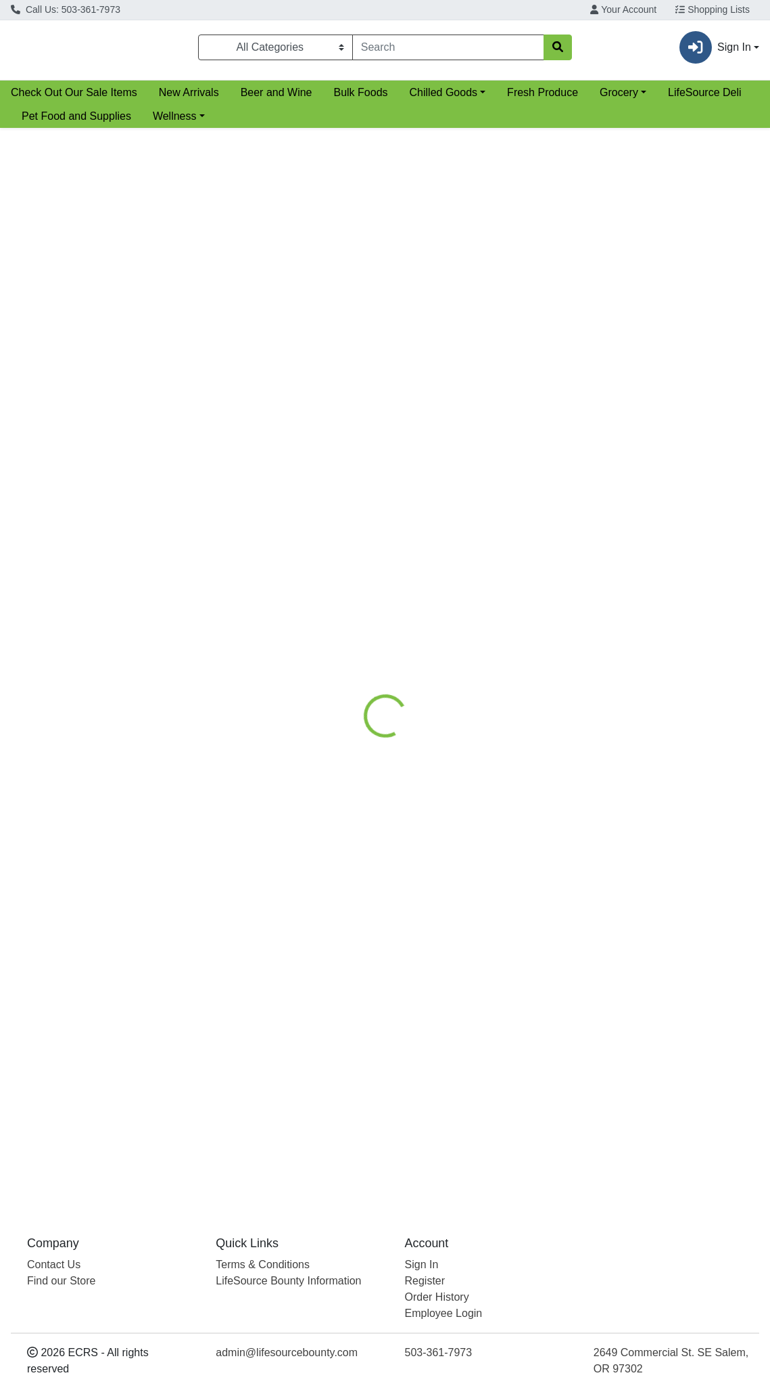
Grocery (619, 98)
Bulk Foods (360, 98)
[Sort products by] (689, 172)
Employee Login (444, 1313)
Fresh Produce (542, 98)
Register (425, 1280)
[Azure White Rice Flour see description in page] (471, 295)
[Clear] (532, 50)
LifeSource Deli (705, 98)
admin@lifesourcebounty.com (287, 1352)
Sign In (422, 1264)
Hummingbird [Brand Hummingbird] (608, 736)
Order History (437, 1297)
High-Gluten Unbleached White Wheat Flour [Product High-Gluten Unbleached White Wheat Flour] (663, 707)
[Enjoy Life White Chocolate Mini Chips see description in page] (471, 894)
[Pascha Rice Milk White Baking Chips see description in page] (663, 894)
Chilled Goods (444, 98)
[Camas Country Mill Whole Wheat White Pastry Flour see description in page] (471, 586)
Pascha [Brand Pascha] (597, 1027)
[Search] (437, 50)
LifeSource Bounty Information (288, 1280)
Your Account (623, 9)
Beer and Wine (276, 98)
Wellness (175, 121)
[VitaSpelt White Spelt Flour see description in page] (279, 586)
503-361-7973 (439, 1352)
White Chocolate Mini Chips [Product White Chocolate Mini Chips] (471, 1006)
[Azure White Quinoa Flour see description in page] (279, 894)
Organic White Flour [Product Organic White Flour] (279, 408)
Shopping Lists (712, 9)
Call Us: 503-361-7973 (65, 9)
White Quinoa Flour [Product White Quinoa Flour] (279, 1006)
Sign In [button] (715, 50)
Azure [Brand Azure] (402, 429)
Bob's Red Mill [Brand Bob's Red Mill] (225, 429)
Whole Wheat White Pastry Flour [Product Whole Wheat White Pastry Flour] (471, 699)
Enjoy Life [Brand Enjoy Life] (410, 1027)
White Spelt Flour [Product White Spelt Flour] (279, 699)
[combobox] (437, 50)
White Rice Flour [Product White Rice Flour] (471, 408)
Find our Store (61, 1280)
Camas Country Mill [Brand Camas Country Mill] (427, 720)
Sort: (630, 146)
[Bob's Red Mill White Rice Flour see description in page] (663, 295)
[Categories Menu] (275, 50)
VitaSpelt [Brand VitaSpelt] (216, 720)
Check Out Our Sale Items (74, 98)
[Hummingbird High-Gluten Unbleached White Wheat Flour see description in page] (663, 586)
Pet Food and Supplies (76, 121)
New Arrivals (189, 98)
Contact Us (53, 1264)
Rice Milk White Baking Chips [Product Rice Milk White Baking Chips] (663, 1006)
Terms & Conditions (263, 1264)
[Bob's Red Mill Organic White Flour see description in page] (279, 295)
